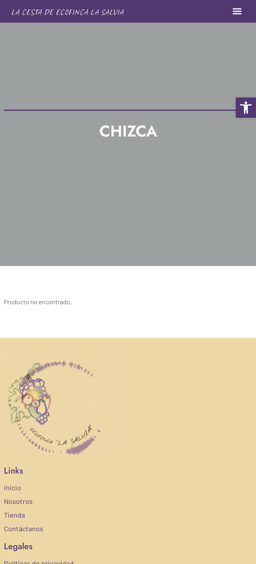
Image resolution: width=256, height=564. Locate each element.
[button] (237, 11)
